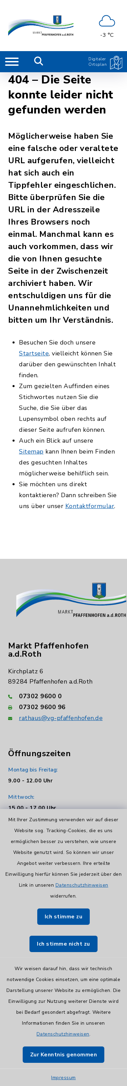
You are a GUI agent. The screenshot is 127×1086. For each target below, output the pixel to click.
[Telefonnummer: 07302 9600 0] (63, 696)
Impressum (63, 1077)
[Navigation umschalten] (12, 61)
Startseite (34, 353)
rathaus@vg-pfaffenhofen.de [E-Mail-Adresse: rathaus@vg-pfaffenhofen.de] (61, 718)
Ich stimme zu (64, 916)
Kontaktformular (89, 506)
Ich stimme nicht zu (63, 944)
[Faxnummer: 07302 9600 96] (63, 707)
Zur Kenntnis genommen (63, 1054)
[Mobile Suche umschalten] (38, 61)
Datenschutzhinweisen (82, 885)
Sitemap (31, 451)
